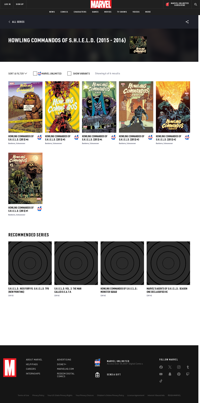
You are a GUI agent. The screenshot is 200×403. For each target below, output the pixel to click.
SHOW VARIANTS (81, 109)
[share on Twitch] (187, 374)
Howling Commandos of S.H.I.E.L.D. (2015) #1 (21, 245)
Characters (80, 12)
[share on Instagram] (178, 367)
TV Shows (122, 12)
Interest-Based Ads (156, 395)
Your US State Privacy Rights (60, 395)
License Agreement (135, 395)
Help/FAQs (32, 364)
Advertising (64, 359)
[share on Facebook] (161, 368)
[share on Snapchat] (170, 374)
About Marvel (34, 359)
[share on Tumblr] (187, 367)
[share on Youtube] (161, 374)
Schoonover (20, 179)
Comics (64, 12)
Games (95, 12)
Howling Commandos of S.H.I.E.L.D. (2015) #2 (168, 174)
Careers (31, 369)
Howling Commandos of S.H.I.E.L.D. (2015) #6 (21, 174)
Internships (33, 373)
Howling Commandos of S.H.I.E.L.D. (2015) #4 (94, 174)
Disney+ (61, 364)
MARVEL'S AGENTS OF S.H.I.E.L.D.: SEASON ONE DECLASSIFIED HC (167, 326)
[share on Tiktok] (161, 381)
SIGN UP (19, 4)
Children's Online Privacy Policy (110, 395)
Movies (107, 12)
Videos (136, 12)
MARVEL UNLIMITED (51, 109)
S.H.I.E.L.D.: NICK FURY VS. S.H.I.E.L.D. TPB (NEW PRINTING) (28, 326)
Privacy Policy (38, 395)
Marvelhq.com (65, 369)
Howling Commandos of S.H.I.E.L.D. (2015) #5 (57, 174)
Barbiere (11, 179)
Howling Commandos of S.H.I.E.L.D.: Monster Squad (119, 326)
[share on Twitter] (170, 367)
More (148, 12)
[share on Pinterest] (178, 374)
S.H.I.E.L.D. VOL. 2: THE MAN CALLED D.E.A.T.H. (67, 326)
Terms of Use (23, 395)
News (52, 12)
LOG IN (7, 4)
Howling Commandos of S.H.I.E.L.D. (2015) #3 (131, 174)
